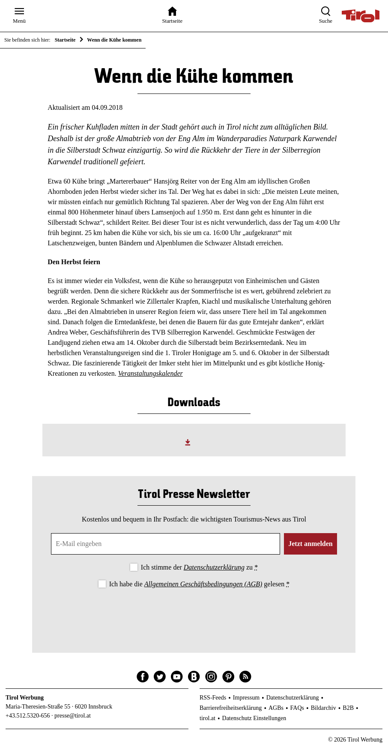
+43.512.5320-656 (28, 715)
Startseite (65, 40)
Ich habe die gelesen (199, 584)
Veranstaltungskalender (150, 373)
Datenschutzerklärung (214, 567)
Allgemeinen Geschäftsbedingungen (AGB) (203, 584)
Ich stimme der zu (199, 567)
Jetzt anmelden (310, 543)
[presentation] (194, 613)
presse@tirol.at (72, 715)
